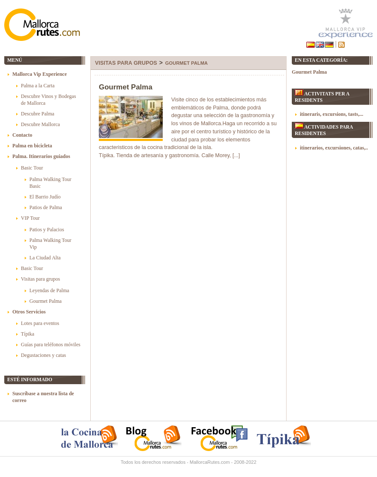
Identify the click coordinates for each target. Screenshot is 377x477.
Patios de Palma (45, 207)
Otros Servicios (29, 312)
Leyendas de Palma (49, 290)
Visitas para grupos (126, 63)
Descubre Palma (37, 114)
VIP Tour (30, 218)
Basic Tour (32, 168)
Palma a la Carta (38, 86)
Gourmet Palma (186, 63)
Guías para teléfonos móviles (51, 345)
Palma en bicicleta (32, 146)
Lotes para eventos (40, 323)
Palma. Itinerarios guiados (41, 156)
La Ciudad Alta (44, 258)
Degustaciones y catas (43, 355)
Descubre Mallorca (40, 124)
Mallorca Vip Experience (39, 74)
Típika (27, 334)
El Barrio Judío (44, 197)
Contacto (22, 135)
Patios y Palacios (46, 230)
